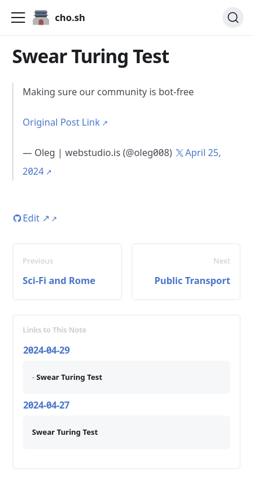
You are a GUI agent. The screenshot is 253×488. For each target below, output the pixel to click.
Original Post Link (61, 122)
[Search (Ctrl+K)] (233, 17)
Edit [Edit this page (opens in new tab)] (36, 218)
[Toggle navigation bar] (18, 17)
